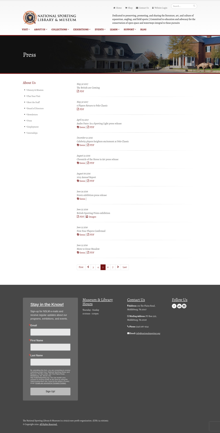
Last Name (36, 355)
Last (125, 267)
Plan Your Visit (33, 96)
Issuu (81, 127)
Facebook (174, 306)
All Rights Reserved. (48, 424)
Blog (143, 29)
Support (130, 29)
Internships (32, 132)
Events (100, 29)
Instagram (184, 306)
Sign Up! (50, 391)
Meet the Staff (33, 102)
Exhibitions (82, 29)
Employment (32, 126)
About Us (40, 29)
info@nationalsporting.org (148, 333)
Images (91, 216)
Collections (60, 29)
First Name (36, 340)
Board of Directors (35, 108)
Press (29, 120)
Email (33, 325)
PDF (80, 91)
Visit (26, 29)
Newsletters (32, 114)
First (81, 267)
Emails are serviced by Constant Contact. (50, 383)
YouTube (179, 306)
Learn (114, 29)
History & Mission (35, 90)
